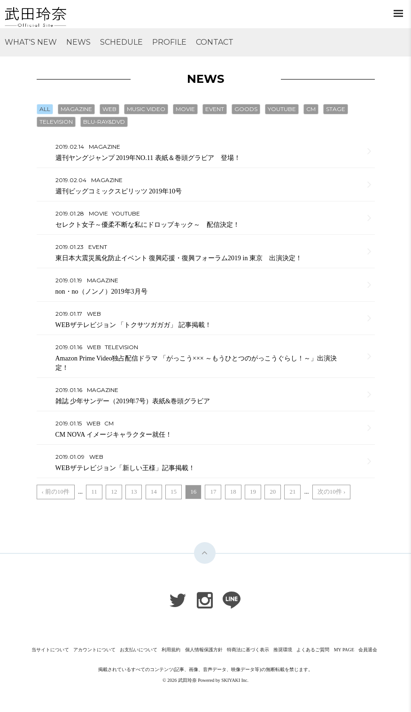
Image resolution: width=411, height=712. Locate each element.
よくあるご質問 (312, 649)
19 (253, 491)
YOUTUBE (282, 108)
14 (154, 491)
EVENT (214, 108)
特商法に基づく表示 (248, 649)
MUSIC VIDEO (146, 108)
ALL (44, 108)
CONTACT (214, 42)
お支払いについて (138, 649)
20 (273, 491)
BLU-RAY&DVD (104, 121)
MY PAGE (344, 649)
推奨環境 (282, 649)
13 (134, 491)
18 (233, 491)
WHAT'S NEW (31, 42)
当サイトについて (50, 649)
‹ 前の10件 (56, 491)
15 (174, 491)
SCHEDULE (121, 42)
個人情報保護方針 (204, 649)
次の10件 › (332, 491)
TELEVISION (56, 121)
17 (213, 491)
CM (311, 108)
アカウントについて (94, 649)
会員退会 (367, 649)
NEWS (78, 42)
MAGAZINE (76, 108)
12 (114, 491)
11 (94, 491)
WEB (109, 108)
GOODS (245, 108)
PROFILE (169, 42)
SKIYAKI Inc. (234, 680)
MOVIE (185, 108)
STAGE (335, 108)
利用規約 (171, 649)
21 (292, 491)
